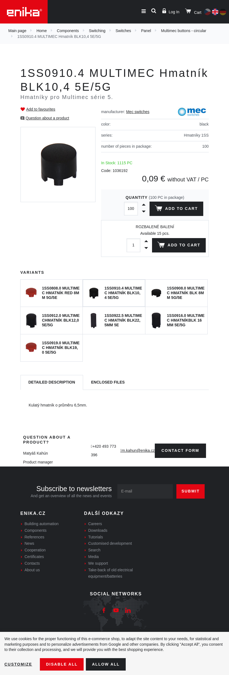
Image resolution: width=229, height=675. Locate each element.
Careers (95, 524)
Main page (17, 30)
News (29, 543)
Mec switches (137, 112)
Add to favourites (40, 109)
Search (94, 550)
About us (32, 570)
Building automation (42, 524)
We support (98, 563)
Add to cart (176, 209)
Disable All (62, 664)
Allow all (106, 664)
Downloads (97, 530)
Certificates (34, 556)
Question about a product (47, 118)
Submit (190, 491)
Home (42, 30)
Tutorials (95, 537)
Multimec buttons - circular (183, 30)
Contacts (32, 563)
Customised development (110, 543)
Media (93, 556)
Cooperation (35, 550)
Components (68, 30)
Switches (123, 30)
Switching (97, 30)
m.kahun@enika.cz (138, 450)
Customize (18, 664)
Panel (146, 30)
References (35, 537)
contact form (180, 450)
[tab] (51, 382)
